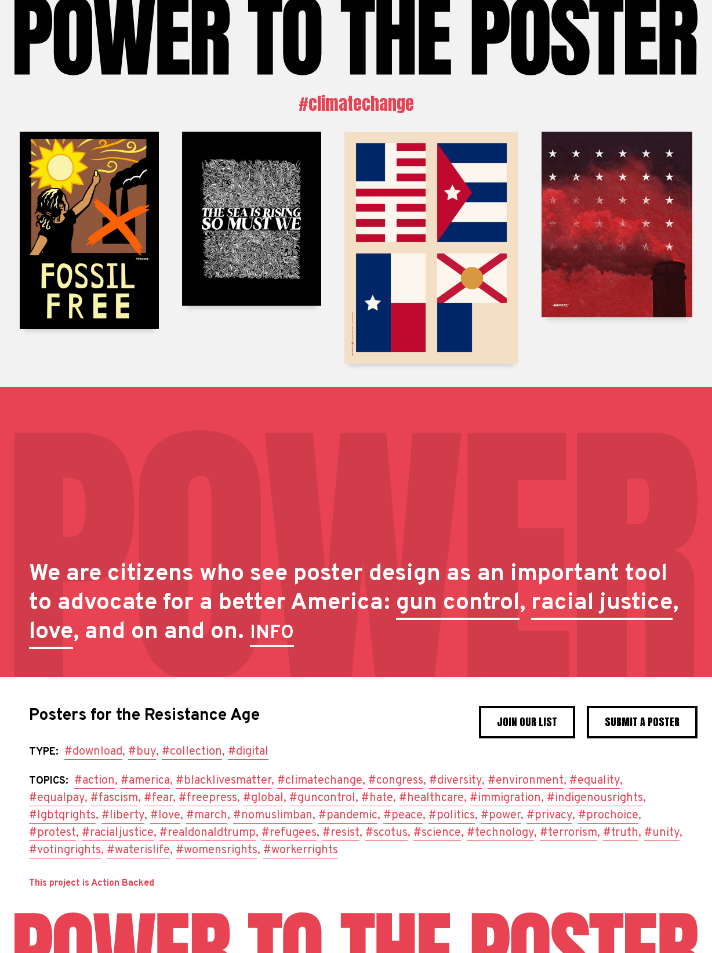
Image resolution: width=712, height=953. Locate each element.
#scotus (386, 832)
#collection (192, 751)
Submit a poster (642, 722)
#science (437, 832)
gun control (458, 603)
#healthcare (431, 798)
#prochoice (608, 815)
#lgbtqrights (62, 815)
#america (145, 780)
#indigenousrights (595, 798)
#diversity (455, 780)
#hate (377, 798)
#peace (403, 815)
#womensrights (216, 850)
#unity (662, 832)
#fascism (114, 798)
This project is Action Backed (91, 883)
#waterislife (138, 850)
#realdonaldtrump (207, 832)
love (51, 632)
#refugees (289, 832)
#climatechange (356, 103)
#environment (526, 780)
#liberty (122, 815)
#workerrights (300, 850)
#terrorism (568, 832)
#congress (395, 780)
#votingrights (65, 850)
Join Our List (527, 722)
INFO (272, 633)
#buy (142, 751)
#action (94, 780)
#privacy (549, 815)
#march (206, 815)
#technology (500, 832)
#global (263, 798)
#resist (340, 832)
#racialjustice (118, 832)
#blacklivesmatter (223, 780)
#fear (158, 798)
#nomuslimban (273, 815)
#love (165, 815)
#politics (451, 815)
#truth (620, 832)
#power (501, 815)
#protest (52, 832)
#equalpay (57, 798)
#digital (248, 751)
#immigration (505, 798)
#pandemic (347, 815)
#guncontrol (322, 798)
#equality (594, 780)
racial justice (602, 603)
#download (93, 751)
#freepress (208, 798)
